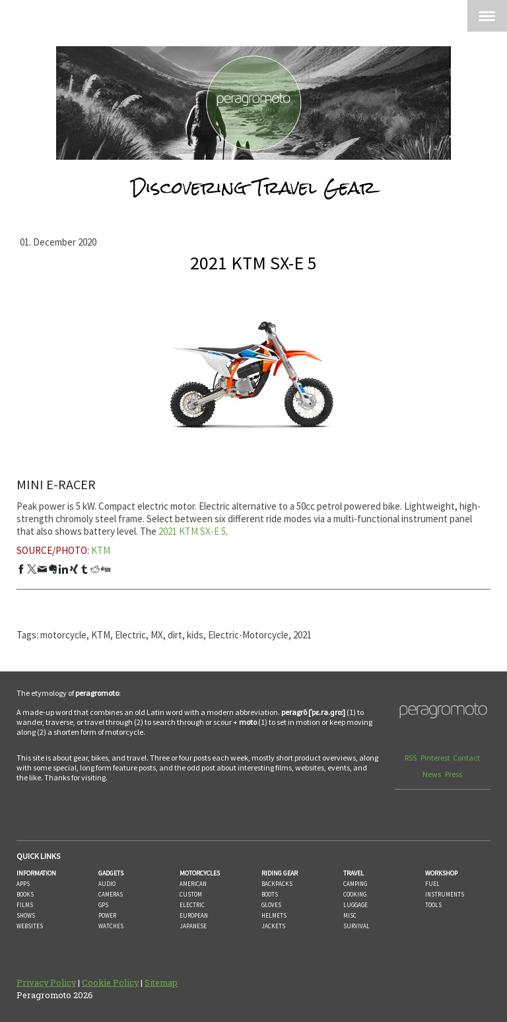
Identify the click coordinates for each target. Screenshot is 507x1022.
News (432, 774)
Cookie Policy (110, 982)
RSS (411, 758)
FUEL (432, 883)
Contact (466, 758)
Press (453, 774)
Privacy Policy (46, 982)
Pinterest (435, 758)
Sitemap (161, 982)
